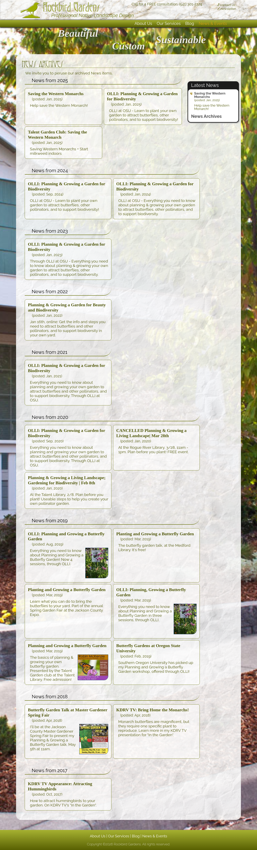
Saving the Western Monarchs (209, 95)
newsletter (228, 9)
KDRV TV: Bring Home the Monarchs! (152, 709)
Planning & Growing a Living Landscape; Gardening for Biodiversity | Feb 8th (67, 480)
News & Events (213, 23)
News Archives (206, 116)
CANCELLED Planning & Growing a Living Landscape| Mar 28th (151, 433)
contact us (227, 5)
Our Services (169, 23)
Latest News (205, 85)
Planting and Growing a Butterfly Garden (155, 533)
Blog (189, 23)
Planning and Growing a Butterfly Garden (67, 645)
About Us (143, 23)
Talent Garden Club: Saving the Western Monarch (57, 135)
